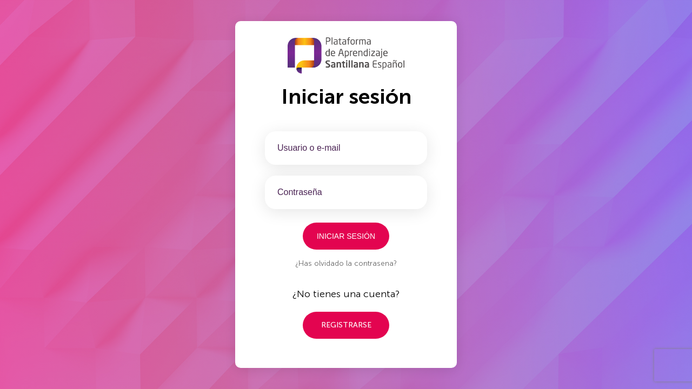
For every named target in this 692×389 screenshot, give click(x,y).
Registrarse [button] (346, 325)
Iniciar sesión (346, 236)
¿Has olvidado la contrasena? (346, 263)
